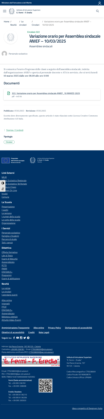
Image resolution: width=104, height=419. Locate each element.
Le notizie (6, 288)
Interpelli (6, 303)
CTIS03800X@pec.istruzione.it (41, 352)
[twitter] (24, 338)
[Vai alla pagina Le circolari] (23, 23)
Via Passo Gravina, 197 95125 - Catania (25, 346)
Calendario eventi (9, 294)
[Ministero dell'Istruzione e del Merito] (17, 2)
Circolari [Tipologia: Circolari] (9, 141)
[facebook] (14, 338)
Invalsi (4, 193)
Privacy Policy (54, 327)
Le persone (7, 213)
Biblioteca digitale (10, 316)
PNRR (4, 268)
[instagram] (21, 338)
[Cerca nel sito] (97, 11)
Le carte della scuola (11, 219)
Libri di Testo (7, 255)
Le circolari (6, 291)
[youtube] (17, 338)
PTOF (4, 306)
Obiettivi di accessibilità (13, 332)
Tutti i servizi (7, 242)
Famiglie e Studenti (10, 236)
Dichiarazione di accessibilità (78, 327)
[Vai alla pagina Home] (6, 21)
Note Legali (44, 332)
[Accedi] (99, 2)
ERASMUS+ (7, 272)
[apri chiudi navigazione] (4, 11)
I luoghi (5, 210)
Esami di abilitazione (11, 278)
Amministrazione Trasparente (15, 327)
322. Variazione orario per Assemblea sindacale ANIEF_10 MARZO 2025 (46, 93)
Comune (5, 197)
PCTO (4, 265)
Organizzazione (8, 223)
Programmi (6, 275)
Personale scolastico (11, 232)
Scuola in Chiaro (9, 187)
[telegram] (28, 338)
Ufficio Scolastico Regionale (14, 180)
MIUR (4, 177)
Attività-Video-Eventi (11, 320)
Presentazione (8, 206)
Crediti (31, 332)
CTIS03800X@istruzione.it (41, 349)
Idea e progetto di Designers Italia (87, 408)
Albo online (7, 300)
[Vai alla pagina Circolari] (35, 24)
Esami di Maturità (9, 258)
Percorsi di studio (9, 239)
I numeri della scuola (11, 216)
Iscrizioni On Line (9, 190)
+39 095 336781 (17, 349)
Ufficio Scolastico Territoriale (14, 183)
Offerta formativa (9, 252)
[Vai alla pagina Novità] (13, 24)
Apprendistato (8, 262)
